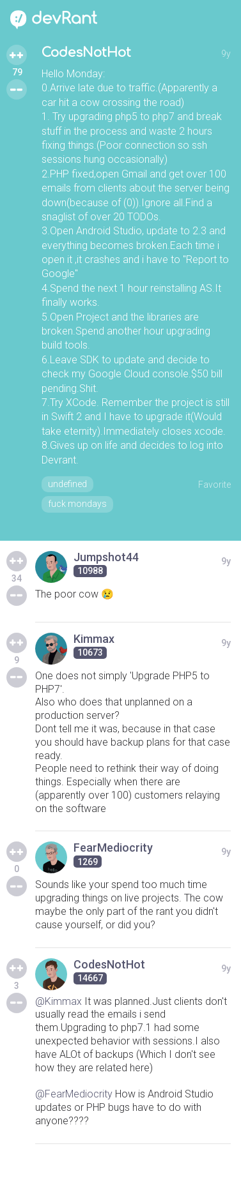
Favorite (214, 484)
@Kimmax (58, 1001)
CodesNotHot (86, 52)
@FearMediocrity (74, 1094)
